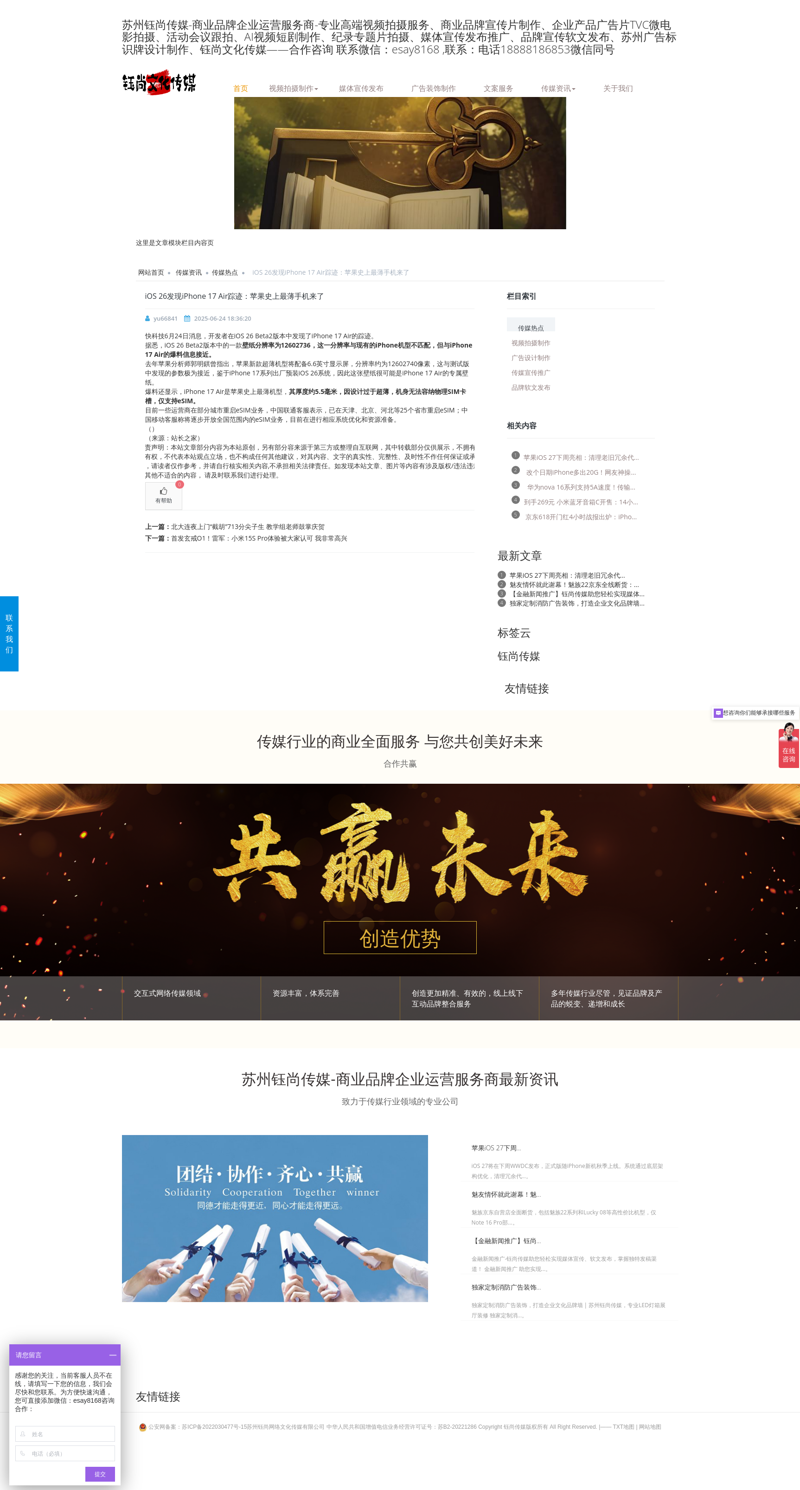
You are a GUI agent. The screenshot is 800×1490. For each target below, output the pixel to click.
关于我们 (618, 86)
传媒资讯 (558, 86)
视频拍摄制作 (293, 86)
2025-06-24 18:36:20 (222, 318)
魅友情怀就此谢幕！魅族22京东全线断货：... (574, 584)
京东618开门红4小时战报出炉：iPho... (574, 515)
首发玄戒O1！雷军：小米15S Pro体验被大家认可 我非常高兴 (259, 538)
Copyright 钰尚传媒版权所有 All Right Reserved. (537, 1427)
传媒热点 (225, 272)
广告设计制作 (531, 357)
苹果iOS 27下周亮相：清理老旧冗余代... (575, 456)
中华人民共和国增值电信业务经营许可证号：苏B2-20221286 (401, 1427)
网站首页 (151, 272)
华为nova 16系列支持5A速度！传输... (573, 485)
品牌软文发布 (531, 387)
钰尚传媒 (519, 655)
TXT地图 (624, 1427)
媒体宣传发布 (361, 86)
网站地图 (650, 1427)
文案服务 (498, 86)
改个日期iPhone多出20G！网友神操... (574, 471)
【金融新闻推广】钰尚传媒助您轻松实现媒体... (577, 593)
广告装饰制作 (433, 86)
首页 (240, 86)
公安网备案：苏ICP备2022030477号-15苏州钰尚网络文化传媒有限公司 (232, 1427)
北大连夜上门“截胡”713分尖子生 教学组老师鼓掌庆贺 (248, 526)
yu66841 (166, 318)
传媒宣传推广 (531, 372)
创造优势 (400, 938)
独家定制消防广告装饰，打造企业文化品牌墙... (577, 603)
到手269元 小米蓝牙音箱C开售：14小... (575, 500)
